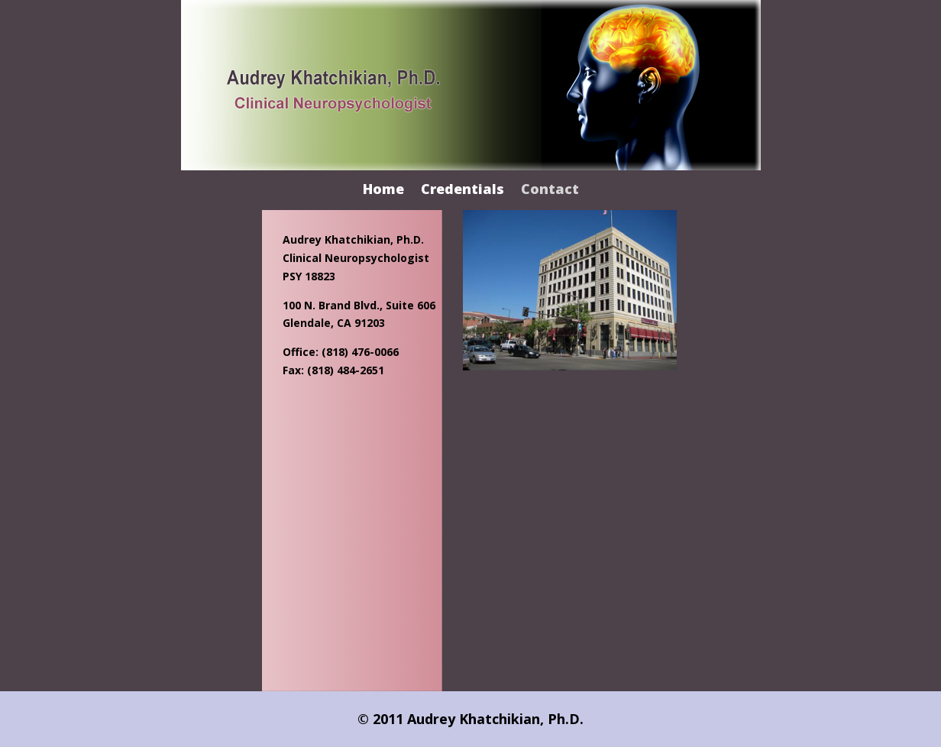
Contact (550, 190)
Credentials (462, 190)
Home (383, 190)
